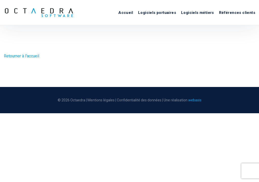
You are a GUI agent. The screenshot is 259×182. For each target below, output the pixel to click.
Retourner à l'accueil (21, 56)
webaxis (194, 100)
